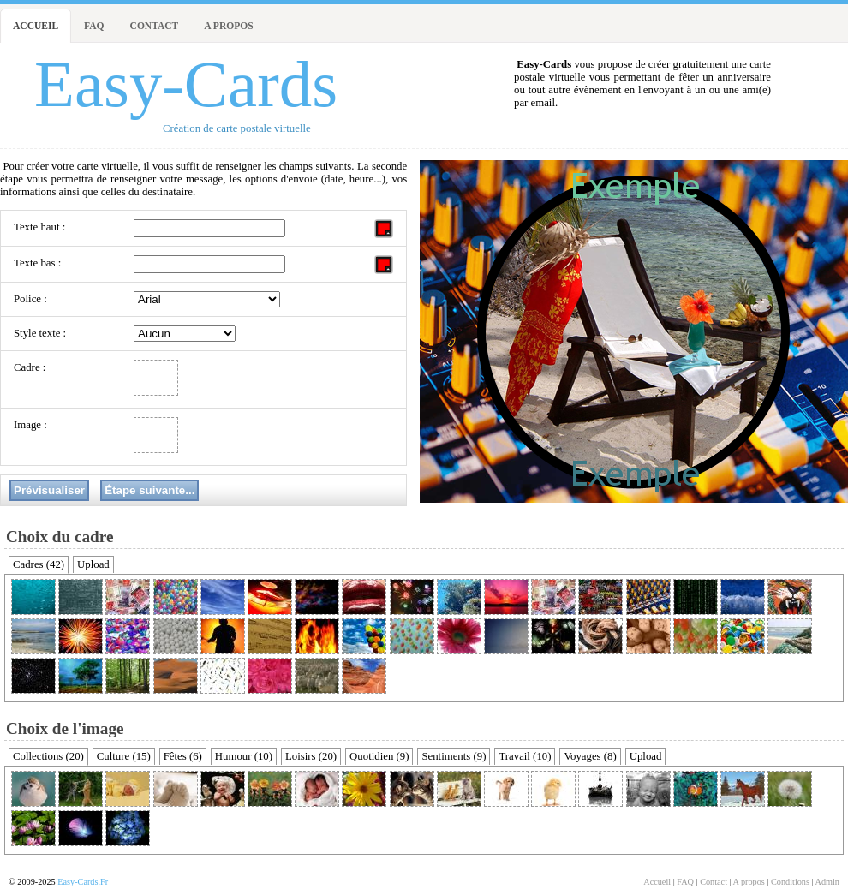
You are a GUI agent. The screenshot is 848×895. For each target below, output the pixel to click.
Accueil (35, 26)
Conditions (790, 881)
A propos (228, 26)
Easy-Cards (185, 84)
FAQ (94, 26)
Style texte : (40, 333)
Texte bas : (37, 263)
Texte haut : (39, 227)
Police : (30, 299)
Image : (30, 425)
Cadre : (29, 367)
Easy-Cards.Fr (82, 881)
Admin (827, 881)
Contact (154, 26)
